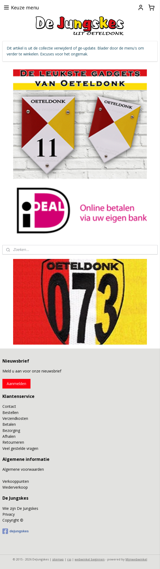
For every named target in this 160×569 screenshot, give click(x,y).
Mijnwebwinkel (136, 559)
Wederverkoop (15, 487)
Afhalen (9, 436)
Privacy (8, 514)
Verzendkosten (15, 418)
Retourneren (13, 442)
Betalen (9, 424)
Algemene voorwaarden (23, 469)
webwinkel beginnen (90, 559)
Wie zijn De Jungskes (20, 508)
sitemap (58, 559)
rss (69, 559)
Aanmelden (16, 383)
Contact (9, 406)
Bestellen (10, 412)
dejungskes (15, 531)
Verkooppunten (15, 481)
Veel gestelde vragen (20, 448)
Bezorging (11, 430)
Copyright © (12, 520)
